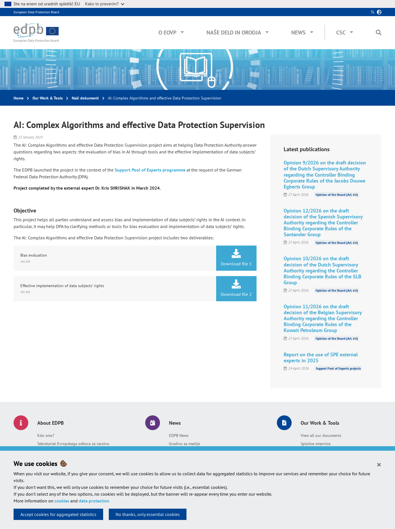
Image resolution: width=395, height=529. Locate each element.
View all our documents (321, 435)
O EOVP (167, 32)
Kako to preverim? (104, 3)
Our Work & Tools (47, 98)
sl (373, 11)
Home (18, 98)
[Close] (379, 464)
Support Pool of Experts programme (150, 170)
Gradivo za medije (184, 443)
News (298, 32)
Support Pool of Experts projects (338, 368)
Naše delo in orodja (234, 32)
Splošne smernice (316, 443)
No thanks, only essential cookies (148, 514)
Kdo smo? (45, 435)
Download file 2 (236, 288)
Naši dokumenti (85, 98)
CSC (341, 32)
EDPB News (178, 435)
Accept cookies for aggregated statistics (58, 514)
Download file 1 (236, 257)
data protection (94, 501)
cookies (62, 501)
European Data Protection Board (36, 12)
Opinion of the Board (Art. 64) (337, 194)
